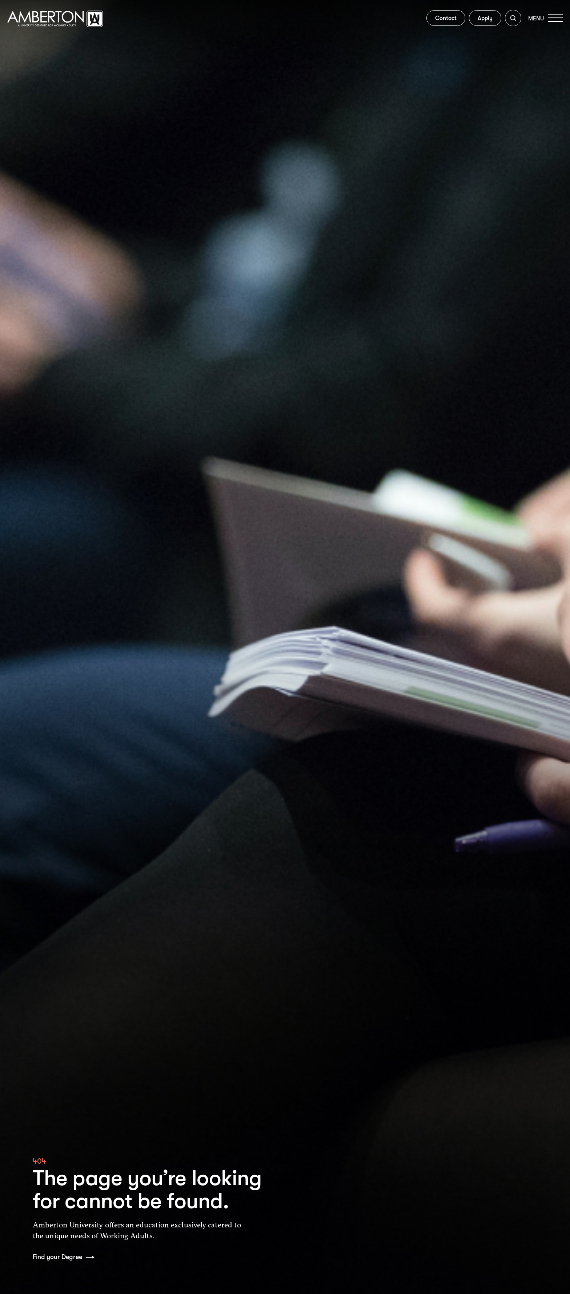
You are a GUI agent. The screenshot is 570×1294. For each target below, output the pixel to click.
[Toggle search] (509, 19)
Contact (441, 19)
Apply (480, 19)
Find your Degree (58, 1257)
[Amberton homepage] (55, 25)
